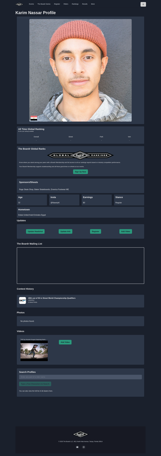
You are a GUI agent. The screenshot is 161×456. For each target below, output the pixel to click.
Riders (66, 4)
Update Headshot (35, 231)
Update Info (65, 231)
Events (31, 4)
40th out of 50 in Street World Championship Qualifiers (51, 298)
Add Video (125, 231)
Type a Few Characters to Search (35, 384)
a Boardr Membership (57, 162)
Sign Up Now (80, 172)
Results (84, 4)
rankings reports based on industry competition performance (100, 162)
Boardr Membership (29, 166)
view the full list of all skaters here (40, 391)
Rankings (75, 4)
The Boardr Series (44, 4)
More (93, 4)
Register (57, 4)
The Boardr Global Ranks (31, 149)
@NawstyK (55, 203)
